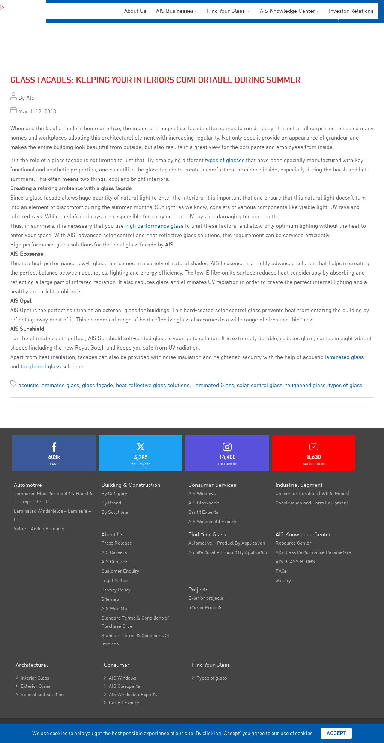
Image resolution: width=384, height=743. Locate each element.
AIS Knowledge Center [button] (289, 10)
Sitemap (110, 599)
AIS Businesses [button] (176, 10)
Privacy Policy (115, 590)
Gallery (283, 580)
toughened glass (41, 366)
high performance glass (154, 225)
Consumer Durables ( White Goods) (313, 493)
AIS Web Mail (115, 608)
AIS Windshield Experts (212, 521)
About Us (135, 10)
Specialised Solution (40, 694)
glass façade (97, 385)
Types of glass (209, 678)
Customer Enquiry (120, 571)
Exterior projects (205, 598)
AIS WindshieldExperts (130, 694)
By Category (114, 493)
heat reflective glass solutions (152, 385)
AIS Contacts (114, 561)
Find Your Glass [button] (228, 10)
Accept (336, 733)
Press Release (116, 543)
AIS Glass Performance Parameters (313, 552)
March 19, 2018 (37, 111)
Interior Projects (205, 607)
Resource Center (293, 543)
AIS (30, 97)
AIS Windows (202, 493)
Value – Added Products (39, 528)
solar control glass (259, 385)
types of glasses (224, 160)
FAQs (281, 571)
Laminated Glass (213, 385)
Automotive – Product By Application (226, 543)
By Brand (111, 503)
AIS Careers (114, 552)
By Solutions (114, 512)
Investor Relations (351, 10)
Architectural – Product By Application (228, 552)
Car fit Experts (203, 512)
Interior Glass (32, 678)
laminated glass (344, 356)
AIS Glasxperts (203, 503)
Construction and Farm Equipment (312, 503)
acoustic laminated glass (48, 385)
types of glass (345, 385)
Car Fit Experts (122, 702)
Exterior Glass (33, 686)
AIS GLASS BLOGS (295, 561)
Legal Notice (114, 580)
